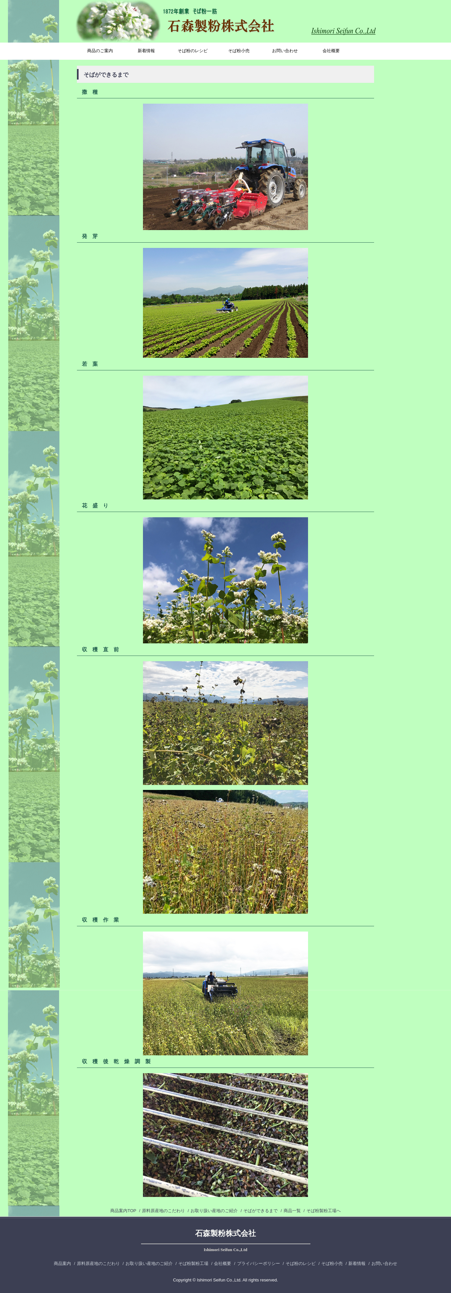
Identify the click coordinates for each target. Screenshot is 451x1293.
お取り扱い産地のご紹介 (214, 1210)
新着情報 (146, 50)
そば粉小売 (239, 50)
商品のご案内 (100, 50)
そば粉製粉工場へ (323, 1210)
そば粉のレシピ (193, 50)
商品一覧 (292, 1210)
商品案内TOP (123, 1210)
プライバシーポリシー (258, 1263)
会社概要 (331, 50)
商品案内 (62, 1263)
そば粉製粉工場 (193, 1263)
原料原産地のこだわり (163, 1210)
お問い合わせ (285, 50)
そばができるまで (260, 1210)
